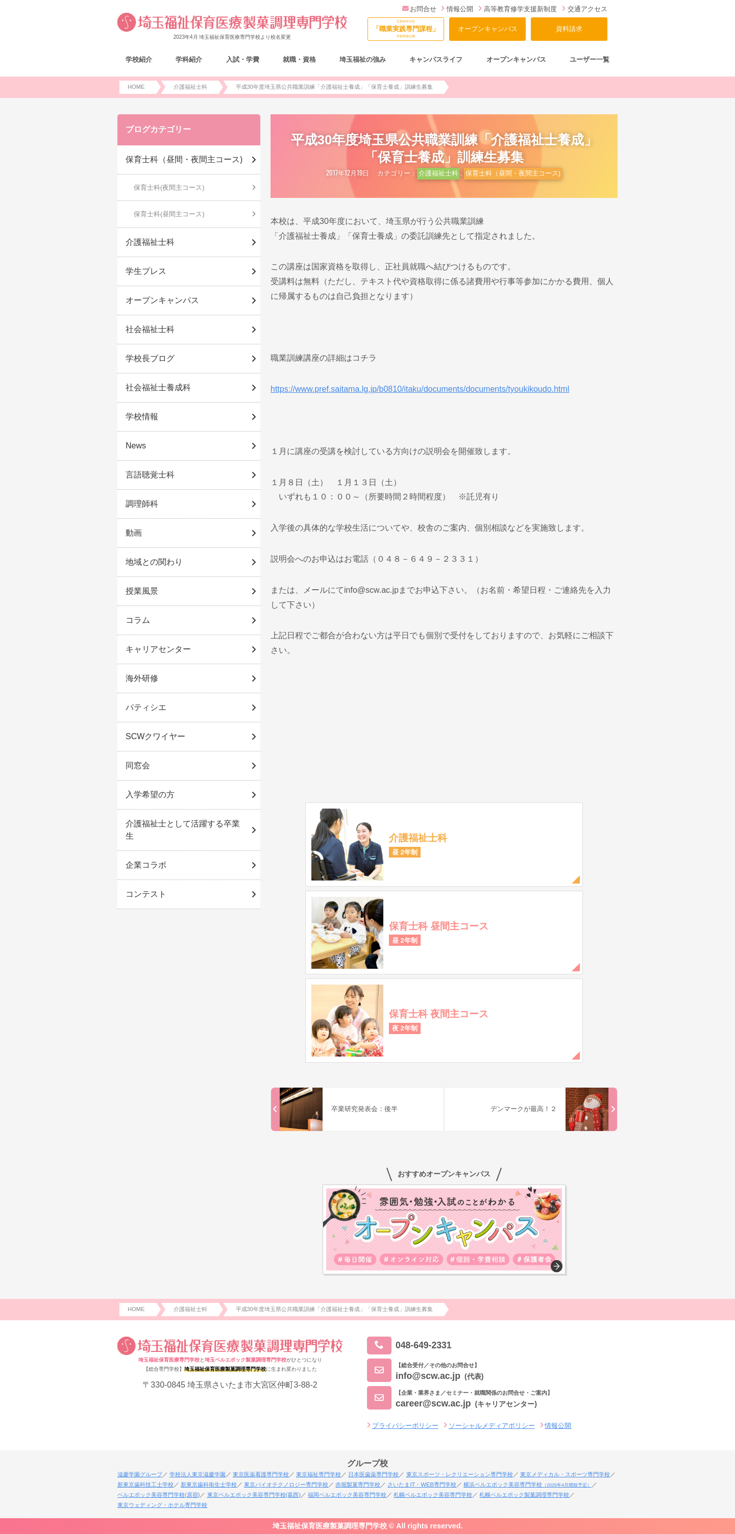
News (136, 445)
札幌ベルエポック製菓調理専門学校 (524, 1495)
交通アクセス (584, 9)
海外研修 (142, 678)
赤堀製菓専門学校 (357, 1484)
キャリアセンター (158, 649)
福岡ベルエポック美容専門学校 (347, 1495)
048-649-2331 (409, 1345)
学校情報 (142, 416)
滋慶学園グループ (139, 1474)
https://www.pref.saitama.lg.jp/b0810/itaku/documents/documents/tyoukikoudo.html (420, 389)
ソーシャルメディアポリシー (492, 1425)
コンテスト (146, 894)
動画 (134, 533)
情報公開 (457, 9)
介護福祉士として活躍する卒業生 (183, 829)
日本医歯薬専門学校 (373, 1474)
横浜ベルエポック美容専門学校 (527, 1484)
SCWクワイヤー (155, 736)
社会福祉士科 (150, 329)
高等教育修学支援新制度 (517, 9)
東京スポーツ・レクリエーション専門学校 (459, 1474)
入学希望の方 (150, 794)
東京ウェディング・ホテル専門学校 (162, 1505)
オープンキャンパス (488, 29)
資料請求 (569, 29)
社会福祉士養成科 (158, 387)
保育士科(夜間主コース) (169, 187)
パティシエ (146, 707)
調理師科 (142, 503)
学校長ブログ (150, 358)
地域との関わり (154, 562)
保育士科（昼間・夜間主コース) (512, 173)
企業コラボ (146, 865)
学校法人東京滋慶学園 (197, 1474)
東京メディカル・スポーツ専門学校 (565, 1474)
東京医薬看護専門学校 (261, 1474)
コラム (138, 620)
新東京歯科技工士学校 (145, 1484)
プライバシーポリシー (405, 1425)
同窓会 (138, 765)
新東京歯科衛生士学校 (209, 1484)
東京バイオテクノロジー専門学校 (286, 1484)
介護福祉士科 (438, 173)
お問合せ (419, 9)
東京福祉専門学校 (318, 1474)
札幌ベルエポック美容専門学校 (433, 1495)
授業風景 (142, 591)
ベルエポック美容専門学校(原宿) (158, 1495)
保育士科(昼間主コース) (169, 214)
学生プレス (146, 271)
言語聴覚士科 (150, 474)
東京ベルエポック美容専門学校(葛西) (254, 1495)
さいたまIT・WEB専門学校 (421, 1484)
